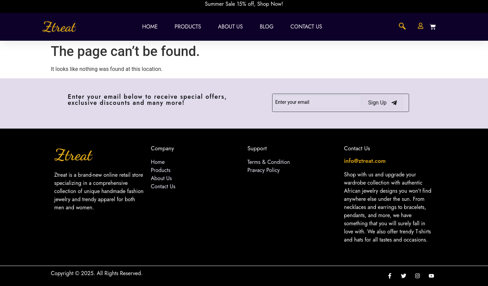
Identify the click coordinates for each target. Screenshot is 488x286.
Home (150, 27)
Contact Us (306, 27)
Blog (266, 27)
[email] (318, 102)
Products (188, 27)
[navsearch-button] (402, 27)
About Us (230, 27)
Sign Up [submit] (382, 102)
